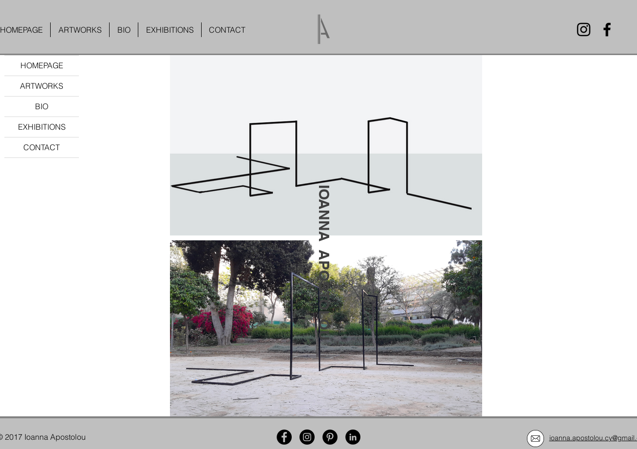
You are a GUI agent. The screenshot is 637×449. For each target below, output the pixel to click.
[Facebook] (607, 29)
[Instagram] (584, 29)
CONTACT (41, 147)
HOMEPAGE (41, 65)
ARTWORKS (41, 86)
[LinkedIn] (352, 437)
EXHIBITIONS (42, 127)
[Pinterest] (329, 437)
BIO (41, 106)
